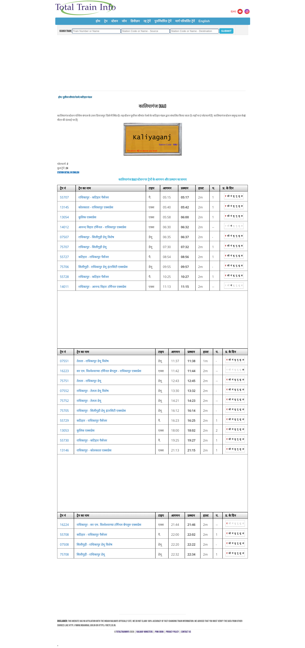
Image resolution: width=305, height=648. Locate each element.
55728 (64, 277)
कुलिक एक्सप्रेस (87, 217)
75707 (64, 247)
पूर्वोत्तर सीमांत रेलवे (71, 97)
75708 (64, 554)
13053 (64, 430)
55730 (64, 440)
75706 (64, 267)
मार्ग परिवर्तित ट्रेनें (185, 21)
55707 (64, 197)
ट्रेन (105, 21)
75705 (64, 410)
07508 (64, 544)
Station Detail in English (68, 172)
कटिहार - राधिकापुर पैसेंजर (93, 257)
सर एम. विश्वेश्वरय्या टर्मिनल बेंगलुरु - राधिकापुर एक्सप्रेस (109, 371)
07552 (64, 391)
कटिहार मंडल (86, 97)
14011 (64, 286)
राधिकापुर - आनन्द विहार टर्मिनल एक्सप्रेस (102, 286)
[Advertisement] (152, 63)
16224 (64, 524)
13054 (64, 217)
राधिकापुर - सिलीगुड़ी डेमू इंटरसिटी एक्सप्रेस (101, 410)
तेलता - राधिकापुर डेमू (89, 381)
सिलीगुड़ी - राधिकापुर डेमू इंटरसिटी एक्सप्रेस (103, 267)
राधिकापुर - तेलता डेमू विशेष (93, 391)
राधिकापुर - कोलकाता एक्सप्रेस (94, 450)
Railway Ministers (144, 631)
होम (98, 21)
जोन (124, 21)
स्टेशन (114, 21)
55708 (64, 534)
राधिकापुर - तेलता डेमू (89, 401)
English (204, 21)
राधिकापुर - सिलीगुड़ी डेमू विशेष (96, 237)
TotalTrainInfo (122, 631)
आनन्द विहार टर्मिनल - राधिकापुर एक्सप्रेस (102, 227)
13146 (64, 450)
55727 (64, 257)
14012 (64, 227)
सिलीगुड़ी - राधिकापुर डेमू (91, 554)
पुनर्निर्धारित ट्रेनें (162, 21)
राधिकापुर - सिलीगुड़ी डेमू (92, 247)
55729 (64, 420)
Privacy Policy (172, 631)
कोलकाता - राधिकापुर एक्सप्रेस (95, 207)
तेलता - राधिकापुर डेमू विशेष (93, 361)
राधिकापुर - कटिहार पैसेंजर (93, 197)
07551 (64, 361)
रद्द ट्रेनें (147, 21)
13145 (64, 207)
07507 (64, 237)
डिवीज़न (135, 21)
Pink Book (159, 631)
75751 (64, 381)
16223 (64, 371)
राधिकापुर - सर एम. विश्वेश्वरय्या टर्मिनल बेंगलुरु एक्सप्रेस (109, 524)
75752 (64, 401)
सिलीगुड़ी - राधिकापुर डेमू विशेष (94, 544)
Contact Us (186, 631)
